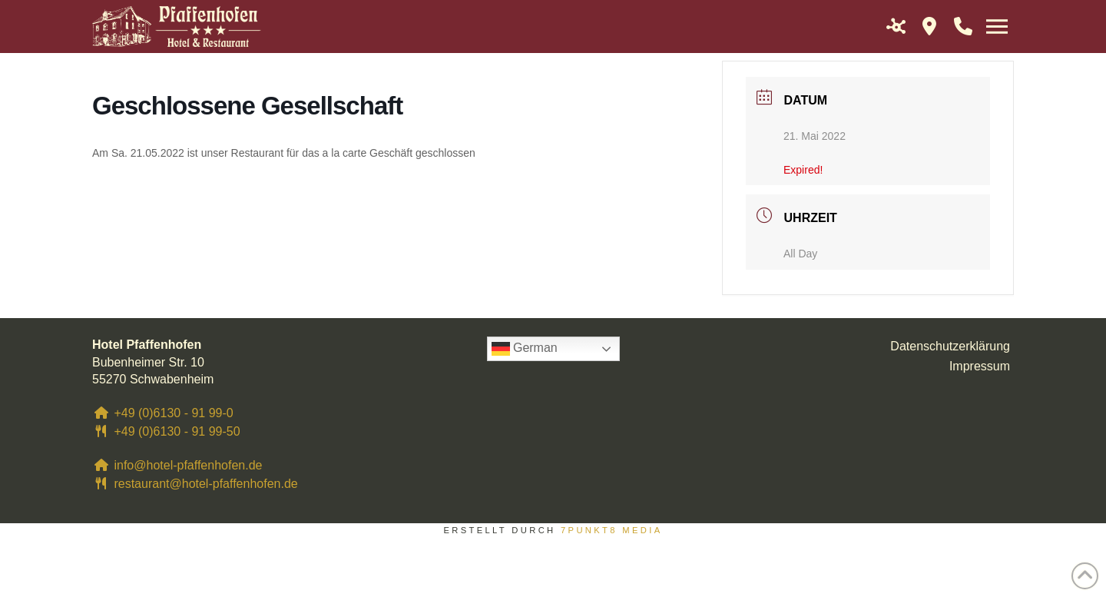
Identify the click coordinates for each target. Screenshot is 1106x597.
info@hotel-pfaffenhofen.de (177, 465)
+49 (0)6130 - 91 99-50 (166, 431)
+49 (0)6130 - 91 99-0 (162, 413)
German (525, 349)
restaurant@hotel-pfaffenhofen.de (195, 483)
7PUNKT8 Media (612, 530)
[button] (895, 26)
